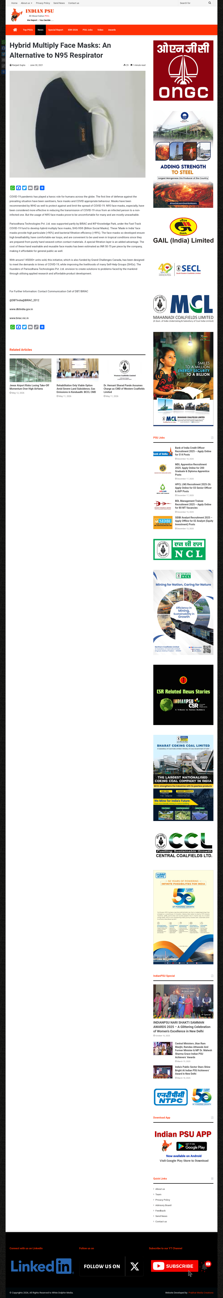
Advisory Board (163, 1205)
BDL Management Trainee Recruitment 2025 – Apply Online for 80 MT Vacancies (193, 504)
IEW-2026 (73, 29)
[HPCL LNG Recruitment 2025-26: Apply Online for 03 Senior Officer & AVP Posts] (162, 489)
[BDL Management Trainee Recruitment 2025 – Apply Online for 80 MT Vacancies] (162, 505)
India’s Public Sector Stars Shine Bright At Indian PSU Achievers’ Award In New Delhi (192, 1070)
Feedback (160, 1210)
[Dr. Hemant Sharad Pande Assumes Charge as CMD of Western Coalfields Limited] (124, 370)
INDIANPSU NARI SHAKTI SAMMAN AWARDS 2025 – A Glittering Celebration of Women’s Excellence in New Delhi (181, 1027)
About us (25, 3)
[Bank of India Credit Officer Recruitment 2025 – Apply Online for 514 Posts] (162, 452)
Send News (59, 3)
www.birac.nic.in (19, 318)
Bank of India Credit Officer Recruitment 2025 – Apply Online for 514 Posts (193, 451)
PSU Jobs (88, 29)
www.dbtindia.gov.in (21, 309)
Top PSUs (28, 29)
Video (100, 29)
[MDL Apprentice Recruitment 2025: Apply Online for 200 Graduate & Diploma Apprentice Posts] (162, 469)
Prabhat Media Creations (201, 1292)
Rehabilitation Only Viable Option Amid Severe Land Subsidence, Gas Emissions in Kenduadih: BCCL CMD (76, 388)
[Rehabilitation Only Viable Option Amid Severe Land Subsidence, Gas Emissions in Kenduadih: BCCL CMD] (77, 370)
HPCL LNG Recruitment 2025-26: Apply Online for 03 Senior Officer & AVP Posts (193, 488)
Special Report (55, 29)
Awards (112, 29)
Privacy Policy (43, 3)
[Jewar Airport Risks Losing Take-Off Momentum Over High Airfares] (30, 370)
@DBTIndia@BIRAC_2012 (24, 300)
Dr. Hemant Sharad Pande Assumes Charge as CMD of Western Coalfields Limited (124, 388)
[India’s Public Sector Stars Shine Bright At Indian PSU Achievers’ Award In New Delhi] (162, 1071)
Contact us (73, 3)
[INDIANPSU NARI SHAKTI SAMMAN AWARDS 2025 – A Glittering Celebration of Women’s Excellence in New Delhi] (183, 1001)
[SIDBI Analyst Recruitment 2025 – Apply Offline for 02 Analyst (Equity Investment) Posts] (162, 522)
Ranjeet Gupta (18, 65)
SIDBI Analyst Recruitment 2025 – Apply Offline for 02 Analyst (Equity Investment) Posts (194, 521)
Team (158, 1194)
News (40, 29)
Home (14, 3)
